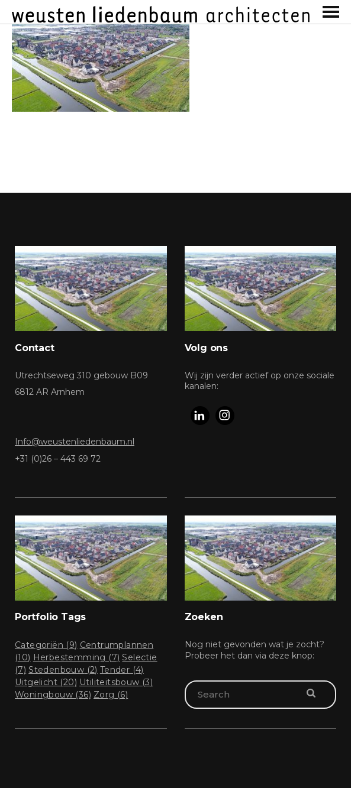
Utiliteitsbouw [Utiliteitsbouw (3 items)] (116, 682)
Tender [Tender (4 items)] (122, 669)
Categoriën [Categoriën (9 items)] (46, 645)
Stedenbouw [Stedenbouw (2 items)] (63, 669)
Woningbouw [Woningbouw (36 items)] (53, 694)
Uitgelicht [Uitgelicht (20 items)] (46, 682)
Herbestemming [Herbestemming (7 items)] (76, 657)
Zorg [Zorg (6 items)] (111, 694)
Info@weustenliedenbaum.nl (74, 441)
